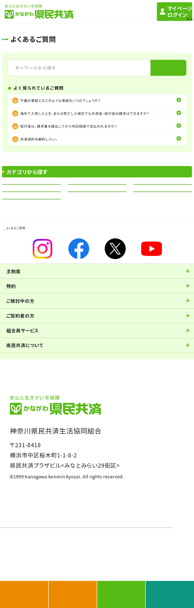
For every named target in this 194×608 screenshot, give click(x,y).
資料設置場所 (149, 406)
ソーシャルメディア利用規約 (32, 437)
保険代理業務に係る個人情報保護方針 (41, 446)
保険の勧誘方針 (116, 437)
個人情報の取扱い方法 (82, 427)
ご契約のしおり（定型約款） (30, 414)
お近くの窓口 (19, 406)
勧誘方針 (17, 427)
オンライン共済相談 (110, 406)
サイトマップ (153, 414)
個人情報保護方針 (44, 427)
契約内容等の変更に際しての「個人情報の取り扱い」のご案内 (59, 465)
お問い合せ (109, 414)
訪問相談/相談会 (65, 406)
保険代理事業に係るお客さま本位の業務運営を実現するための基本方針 (68, 456)
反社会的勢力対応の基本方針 (129, 427)
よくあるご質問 (69, 414)
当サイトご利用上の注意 (79, 437)
